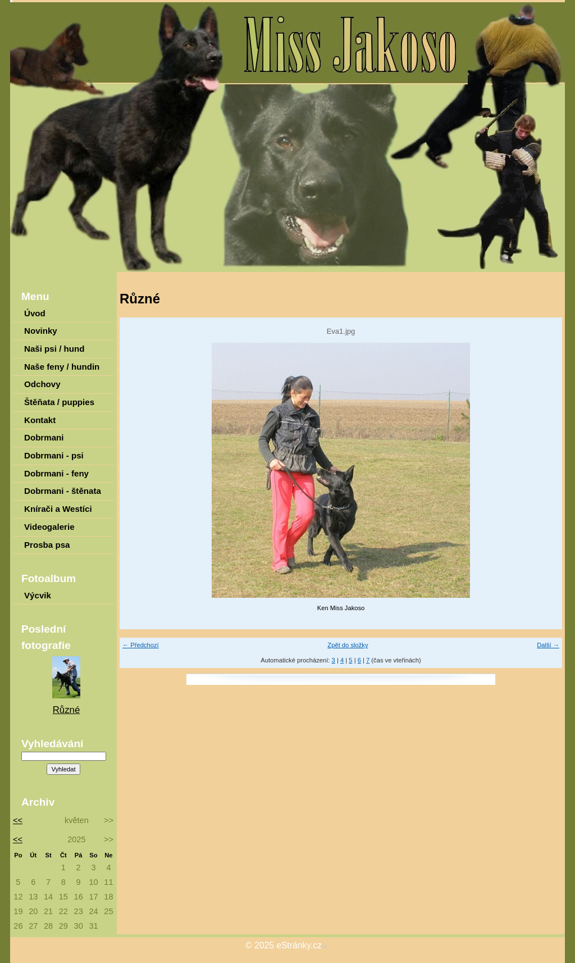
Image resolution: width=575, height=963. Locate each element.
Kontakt (40, 420)
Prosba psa (47, 544)
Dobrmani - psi (54, 455)
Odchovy (42, 384)
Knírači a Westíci (58, 509)
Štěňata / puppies (59, 402)
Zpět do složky (347, 645)
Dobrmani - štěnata (62, 491)
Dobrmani (44, 437)
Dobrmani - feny (56, 473)
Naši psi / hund (54, 348)
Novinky (40, 330)
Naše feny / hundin (61, 366)
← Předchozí (140, 645)
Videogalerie (49, 527)
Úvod (34, 313)
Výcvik (37, 595)
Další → (548, 645)
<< (16, 820)
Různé (66, 710)
